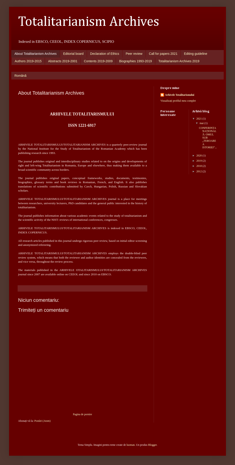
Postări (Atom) (42, 420)
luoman (131, 444)
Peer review (134, 53)
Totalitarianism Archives (88, 22)
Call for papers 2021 (163, 53)
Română (20, 75)
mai (202, 123)
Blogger (152, 444)
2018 (199, 166)
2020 (199, 155)
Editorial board (73, 53)
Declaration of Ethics (104, 53)
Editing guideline (195, 53)
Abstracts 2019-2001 (62, 61)
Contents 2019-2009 (98, 61)
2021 (199, 118)
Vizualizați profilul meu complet (178, 100)
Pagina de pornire (82, 414)
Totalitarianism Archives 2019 (178, 61)
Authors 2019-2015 (28, 61)
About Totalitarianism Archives (35, 53)
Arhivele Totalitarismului (179, 94)
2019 (199, 160)
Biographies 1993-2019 (135, 61)
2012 (199, 171)
